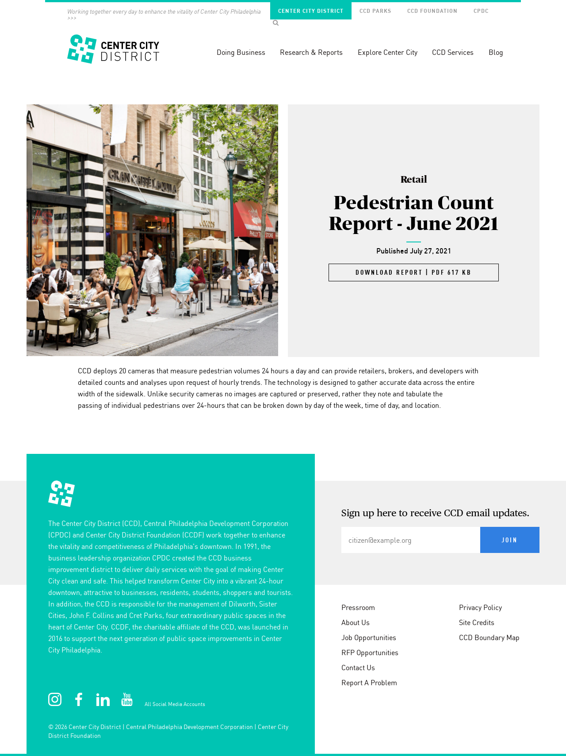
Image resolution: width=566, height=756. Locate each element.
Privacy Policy (480, 607)
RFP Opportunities (369, 652)
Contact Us (358, 667)
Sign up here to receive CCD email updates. (435, 513)
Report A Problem (369, 682)
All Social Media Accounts (175, 704)
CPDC (481, 11)
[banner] (282, 40)
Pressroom (358, 607)
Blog (496, 52)
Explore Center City (387, 52)
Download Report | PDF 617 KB (414, 272)
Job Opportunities (368, 637)
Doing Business (241, 52)
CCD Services (453, 52)
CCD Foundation (432, 11)
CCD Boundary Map (489, 637)
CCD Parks (375, 11)
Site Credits (476, 622)
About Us (355, 622)
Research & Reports (311, 52)
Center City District (311, 11)
